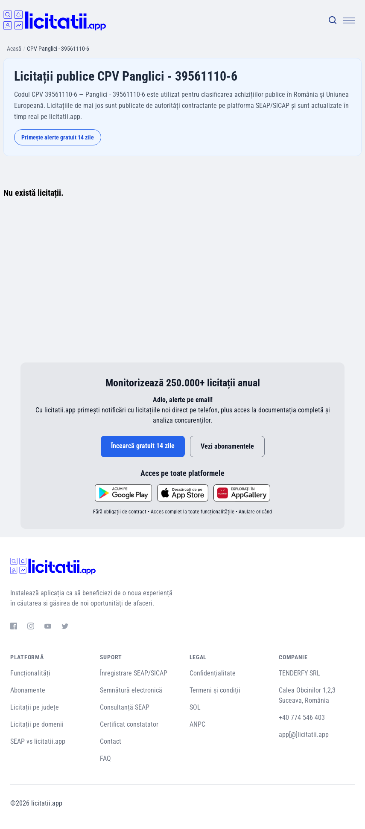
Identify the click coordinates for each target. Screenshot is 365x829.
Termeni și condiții (215, 690)
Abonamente (27, 690)
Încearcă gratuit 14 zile (143, 446)
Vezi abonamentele (227, 446)
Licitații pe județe (34, 707)
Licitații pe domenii (37, 724)
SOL (195, 707)
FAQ (105, 758)
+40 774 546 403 (302, 717)
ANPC (197, 724)
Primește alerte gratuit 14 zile (57, 137)
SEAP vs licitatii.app (37, 741)
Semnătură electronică (131, 690)
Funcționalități (30, 673)
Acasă (14, 48)
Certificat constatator (129, 724)
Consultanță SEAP (124, 707)
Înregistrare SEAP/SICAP (133, 673)
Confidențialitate (213, 673)
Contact (110, 741)
